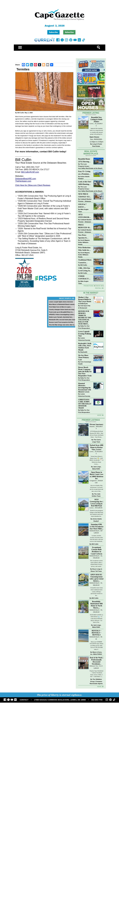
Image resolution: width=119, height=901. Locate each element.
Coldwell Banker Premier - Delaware (85, 200)
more (99, 415)
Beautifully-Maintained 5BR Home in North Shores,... (96, 605)
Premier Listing (90, 113)
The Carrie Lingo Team (96, 441)
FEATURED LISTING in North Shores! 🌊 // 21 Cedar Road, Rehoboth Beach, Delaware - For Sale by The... (96, 618)
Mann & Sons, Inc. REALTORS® (96, 653)
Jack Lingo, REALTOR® (96, 468)
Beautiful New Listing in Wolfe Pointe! (96, 119)
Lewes (91, 123)
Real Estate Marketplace (91, 152)
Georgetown (93, 480)
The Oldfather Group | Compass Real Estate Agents (96, 681)
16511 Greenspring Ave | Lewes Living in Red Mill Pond (96, 502)
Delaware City (94, 666)
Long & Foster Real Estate (97, 145)
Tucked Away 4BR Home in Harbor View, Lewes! (96, 447)
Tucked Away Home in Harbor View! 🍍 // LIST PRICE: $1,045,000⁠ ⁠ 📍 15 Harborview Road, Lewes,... (96, 460)
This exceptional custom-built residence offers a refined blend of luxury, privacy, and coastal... (96, 563)
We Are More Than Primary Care (83, 357)
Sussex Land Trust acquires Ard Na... (61, 322)
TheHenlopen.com (23, 181)
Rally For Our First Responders (84, 327)
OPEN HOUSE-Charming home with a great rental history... (96, 578)
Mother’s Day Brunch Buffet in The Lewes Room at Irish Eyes (84, 300)
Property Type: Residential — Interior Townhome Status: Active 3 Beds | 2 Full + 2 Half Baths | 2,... (96, 673)
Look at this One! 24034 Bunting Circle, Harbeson (84, 183)
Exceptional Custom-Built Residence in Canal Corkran (96, 550)
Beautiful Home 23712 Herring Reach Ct (84, 160)
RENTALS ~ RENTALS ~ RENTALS (96, 633)
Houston (92, 426)
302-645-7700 (96, 700)
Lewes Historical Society (84, 339)
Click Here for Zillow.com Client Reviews (32, 185)
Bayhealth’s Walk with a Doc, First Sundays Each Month (84, 347)
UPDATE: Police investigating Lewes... (62, 314)
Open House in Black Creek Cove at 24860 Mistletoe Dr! (96, 475)
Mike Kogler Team (83, 210)
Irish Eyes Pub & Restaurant (84, 307)
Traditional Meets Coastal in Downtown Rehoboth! (85, 261)
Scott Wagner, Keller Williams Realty (84, 242)
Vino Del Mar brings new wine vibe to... (62, 325)
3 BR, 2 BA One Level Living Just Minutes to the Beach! (84, 269)
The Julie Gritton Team (96, 495)
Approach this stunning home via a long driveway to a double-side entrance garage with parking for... (96, 131)
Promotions (88, 286)
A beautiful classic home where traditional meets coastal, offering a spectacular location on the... (96, 591)
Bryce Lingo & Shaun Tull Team (96, 570)
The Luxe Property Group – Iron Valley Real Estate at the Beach (90, 166)
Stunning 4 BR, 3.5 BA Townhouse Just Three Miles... (96, 526)
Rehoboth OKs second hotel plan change (63, 319)
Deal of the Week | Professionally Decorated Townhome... (96, 661)
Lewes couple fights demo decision (61, 302)
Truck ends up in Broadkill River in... (61, 312)
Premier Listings (91, 420)
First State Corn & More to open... (60, 307)
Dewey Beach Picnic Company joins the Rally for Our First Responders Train (85, 371)
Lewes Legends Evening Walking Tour (84, 334)
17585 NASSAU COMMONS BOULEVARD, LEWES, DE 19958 (60, 700)
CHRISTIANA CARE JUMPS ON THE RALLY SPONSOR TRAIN (84, 404)
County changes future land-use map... (62, 309)
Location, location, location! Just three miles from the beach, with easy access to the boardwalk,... (96, 538)
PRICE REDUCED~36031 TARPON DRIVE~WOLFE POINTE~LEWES (84, 226)
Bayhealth (83, 352)
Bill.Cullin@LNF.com (30, 172)
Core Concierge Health (84, 363)
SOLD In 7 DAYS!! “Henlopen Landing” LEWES (82, 205)
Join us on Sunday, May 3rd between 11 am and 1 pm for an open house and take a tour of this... (96, 488)
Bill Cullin (20, 112)
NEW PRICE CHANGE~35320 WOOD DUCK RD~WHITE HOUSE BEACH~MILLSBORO (84, 195)
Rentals (98, 288)
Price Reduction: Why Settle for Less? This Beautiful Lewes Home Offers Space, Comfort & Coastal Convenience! (85, 249)
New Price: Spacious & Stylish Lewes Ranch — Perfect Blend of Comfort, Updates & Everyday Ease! (85, 236)
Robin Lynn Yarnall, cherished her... (61, 317)
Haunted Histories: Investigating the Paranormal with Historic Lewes (84, 387)
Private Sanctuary (96, 424)
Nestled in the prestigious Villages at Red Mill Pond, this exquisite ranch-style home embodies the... (96, 513)
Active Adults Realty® (84, 177)
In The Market (90, 293)
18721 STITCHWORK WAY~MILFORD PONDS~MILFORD (85, 216)
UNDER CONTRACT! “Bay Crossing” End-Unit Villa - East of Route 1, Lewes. (84, 277)
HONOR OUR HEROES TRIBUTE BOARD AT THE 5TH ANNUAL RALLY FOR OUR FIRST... (84, 317)
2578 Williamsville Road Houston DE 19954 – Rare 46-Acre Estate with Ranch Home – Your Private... (96, 434)
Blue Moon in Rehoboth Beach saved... (62, 304)
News (98, 286)
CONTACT (24, 700)
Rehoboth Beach (94, 531)
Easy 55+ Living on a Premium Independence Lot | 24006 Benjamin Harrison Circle (85, 172)
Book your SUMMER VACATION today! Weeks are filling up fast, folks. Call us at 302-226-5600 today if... (96, 645)
